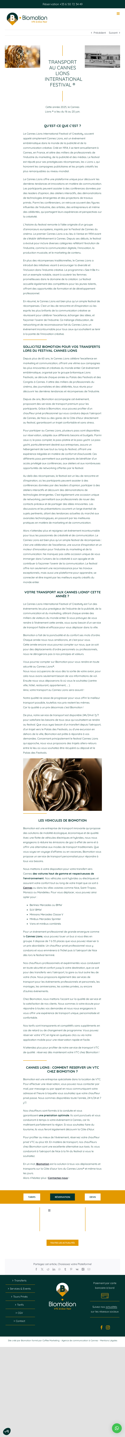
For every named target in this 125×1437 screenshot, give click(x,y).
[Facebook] (102, 1327)
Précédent (100, 32)
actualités (111, 1306)
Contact (20, 1321)
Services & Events (20, 1288)
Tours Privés (20, 1296)
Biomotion (42, 1164)
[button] (117, 1428)
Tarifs (20, 1304)
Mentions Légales (108, 1340)
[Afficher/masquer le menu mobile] (118, 13)
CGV (20, 1312)
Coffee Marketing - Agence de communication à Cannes (70, 1340)
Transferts (20, 1280)
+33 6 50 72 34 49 (71, 4)
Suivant (113, 32)
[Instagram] (108, 1327)
